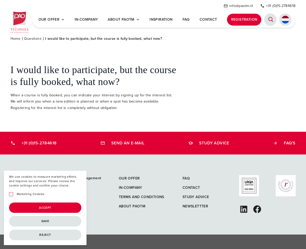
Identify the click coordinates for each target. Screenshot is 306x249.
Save (45, 221)
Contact (208, 19)
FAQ (186, 19)
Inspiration (161, 19)
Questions (33, 38)
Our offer (51, 19)
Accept (45, 207)
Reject (45, 234)
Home (16, 38)
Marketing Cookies (31, 194)
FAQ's (284, 143)
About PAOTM (124, 19)
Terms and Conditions (141, 197)
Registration (244, 19)
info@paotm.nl (238, 6)
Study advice (208, 143)
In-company (86, 19)
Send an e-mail (122, 143)
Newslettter (195, 206)
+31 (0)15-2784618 (278, 6)
